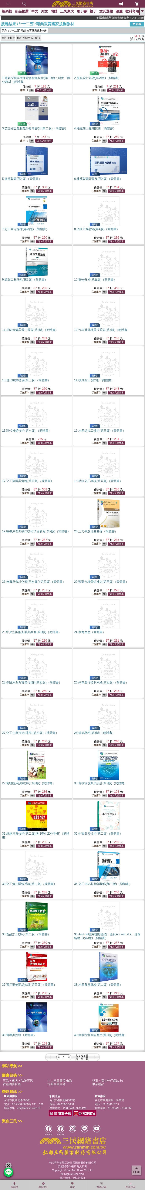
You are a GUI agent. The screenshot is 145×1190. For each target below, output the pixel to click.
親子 (93, 11)
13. (26, 380)
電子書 (82, 11)
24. (90, 632)
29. (28, 783)
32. (98, 833)
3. (35, 128)
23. (31, 632)
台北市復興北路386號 (17, 1100)
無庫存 (96, 140)
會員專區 (130, 1185)
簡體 (54, 11)
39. (19, 1035)
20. (96, 531)
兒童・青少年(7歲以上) (107, 1080)
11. (30, 329)
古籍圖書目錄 (12, 1084)
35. (26, 934)
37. (29, 984)
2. (97, 78)
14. (94, 380)
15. (26, 430)
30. (100, 783)
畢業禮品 (98, 1084)
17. (28, 481)
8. (97, 229)
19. (36, 531)
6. (98, 178)
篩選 (137, 23)
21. (34, 581)
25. (32, 682)
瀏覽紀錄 (101, 1185)
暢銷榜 (7, 11)
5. (22, 178)
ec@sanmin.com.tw (28, 1108)
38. (98, 984)
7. (25, 229)
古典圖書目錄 (56, 1084)
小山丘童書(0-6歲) (59, 1080)
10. (95, 279)
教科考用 (132, 11)
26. (101, 682)
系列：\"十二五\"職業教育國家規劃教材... (25, 30)
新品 (22, 11)
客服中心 (43, 1185)
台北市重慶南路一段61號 (109, 1100)
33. (29, 884)
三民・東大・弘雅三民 (18, 1080)
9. (25, 279)
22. (101, 581)
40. (100, 1035)
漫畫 (119, 11)
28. (94, 732)
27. (30, 732)
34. (103, 884)
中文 (34, 11)
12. (102, 329)
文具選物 (106, 11)
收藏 (72, 1185)
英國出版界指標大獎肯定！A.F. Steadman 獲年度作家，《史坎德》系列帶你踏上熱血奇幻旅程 (128, 17)
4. (95, 128)
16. (100, 430)
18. (98, 481)
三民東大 (67, 11)
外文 (44, 11)
